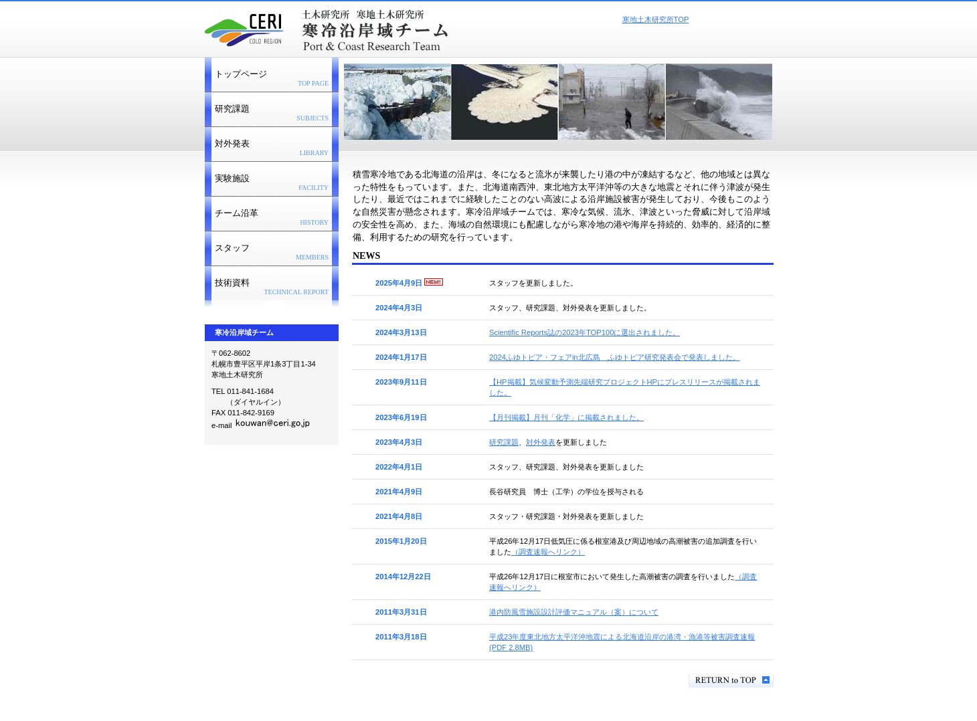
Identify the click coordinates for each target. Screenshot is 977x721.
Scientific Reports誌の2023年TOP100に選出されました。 (584, 332)
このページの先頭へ (731, 681)
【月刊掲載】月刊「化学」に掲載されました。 (566, 417)
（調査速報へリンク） (548, 552)
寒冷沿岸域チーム (371, 27)
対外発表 (540, 442)
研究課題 (504, 442)
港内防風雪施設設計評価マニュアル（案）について (573, 612)
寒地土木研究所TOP (655, 19)
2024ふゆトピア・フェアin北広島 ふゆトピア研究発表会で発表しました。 (614, 357)
